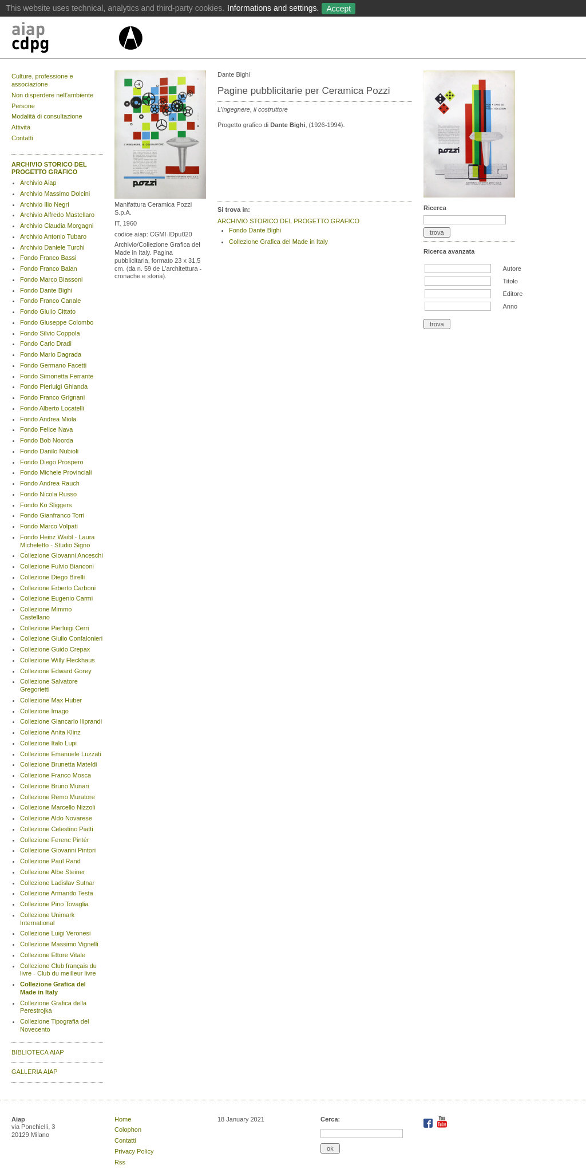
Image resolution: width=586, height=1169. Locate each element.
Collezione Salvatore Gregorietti (49, 685)
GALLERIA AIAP (34, 1071)
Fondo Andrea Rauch (50, 483)
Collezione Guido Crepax (55, 649)
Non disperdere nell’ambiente (52, 95)
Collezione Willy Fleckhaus (57, 660)
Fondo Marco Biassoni (51, 279)
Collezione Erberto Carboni (58, 587)
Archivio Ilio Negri (44, 204)
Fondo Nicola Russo (48, 494)
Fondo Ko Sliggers (46, 504)
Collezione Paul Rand (50, 861)
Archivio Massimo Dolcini (55, 193)
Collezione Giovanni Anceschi (61, 555)
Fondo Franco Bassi (48, 257)
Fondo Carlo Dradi (46, 343)
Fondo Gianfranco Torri (52, 515)
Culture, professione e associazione (42, 80)
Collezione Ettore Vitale (52, 954)
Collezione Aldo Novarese (56, 818)
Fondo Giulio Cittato (48, 311)
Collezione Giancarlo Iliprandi (61, 721)
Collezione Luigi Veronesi (55, 933)
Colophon (127, 1129)
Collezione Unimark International (47, 918)
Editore (512, 293)
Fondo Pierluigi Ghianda (54, 386)
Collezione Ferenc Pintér (54, 839)
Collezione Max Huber (51, 700)
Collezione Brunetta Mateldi (58, 764)
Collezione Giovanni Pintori (58, 850)
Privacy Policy (133, 1151)
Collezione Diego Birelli (52, 577)
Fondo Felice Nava (46, 429)
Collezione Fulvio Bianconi (57, 566)
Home (122, 1119)
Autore (511, 268)
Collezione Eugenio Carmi (56, 598)
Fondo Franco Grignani (52, 397)
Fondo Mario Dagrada (50, 354)
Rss (119, 1162)
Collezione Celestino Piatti (56, 829)
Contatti (22, 138)
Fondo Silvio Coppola (50, 333)
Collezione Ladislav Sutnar (57, 882)
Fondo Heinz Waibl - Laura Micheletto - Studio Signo (57, 541)
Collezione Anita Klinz (50, 732)
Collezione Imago (44, 711)
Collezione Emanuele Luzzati (60, 754)
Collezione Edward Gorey (56, 671)
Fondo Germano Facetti (53, 365)
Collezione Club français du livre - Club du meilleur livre (58, 969)
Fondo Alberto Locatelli (52, 408)
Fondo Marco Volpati (49, 526)
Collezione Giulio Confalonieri (61, 638)
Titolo (510, 281)
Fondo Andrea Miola (48, 419)
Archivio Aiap (38, 182)
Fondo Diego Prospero (52, 462)
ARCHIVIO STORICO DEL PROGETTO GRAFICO (49, 168)
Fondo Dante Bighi (46, 290)
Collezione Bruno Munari (54, 786)
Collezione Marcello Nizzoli (57, 807)
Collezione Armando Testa (56, 893)
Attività (20, 127)
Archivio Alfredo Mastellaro (57, 214)
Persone (23, 105)
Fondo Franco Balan (48, 268)
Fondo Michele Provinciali (56, 472)
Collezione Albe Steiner (52, 871)
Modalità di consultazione (46, 116)
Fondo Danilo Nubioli (49, 451)
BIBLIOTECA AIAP (37, 1052)
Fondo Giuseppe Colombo (56, 322)
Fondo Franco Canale (50, 300)
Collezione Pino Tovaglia (54, 904)
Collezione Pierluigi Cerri (54, 628)
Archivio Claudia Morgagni (56, 225)
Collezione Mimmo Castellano (46, 613)
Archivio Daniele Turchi (52, 247)
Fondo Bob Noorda (46, 440)
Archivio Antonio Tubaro (53, 236)
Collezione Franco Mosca (55, 775)
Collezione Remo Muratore (57, 796)
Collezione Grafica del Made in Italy (53, 988)
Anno (509, 306)
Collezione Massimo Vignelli (59, 944)
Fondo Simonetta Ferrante (56, 376)
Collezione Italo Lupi (48, 743)
